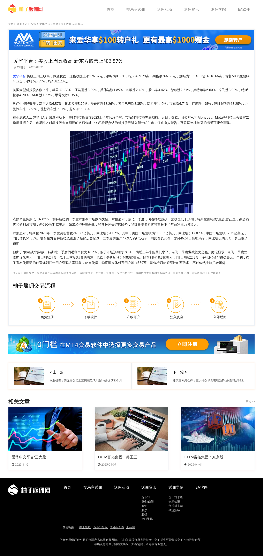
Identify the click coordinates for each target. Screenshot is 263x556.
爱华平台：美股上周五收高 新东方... (61, 24)
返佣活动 (164, 9)
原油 (144, 506)
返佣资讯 (191, 9)
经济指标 (174, 510)
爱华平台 (19, 76)
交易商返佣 (135, 9)
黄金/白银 (147, 501)
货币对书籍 (175, 506)
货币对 (145, 497)
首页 (110, 9)
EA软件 (244, 9)
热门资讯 (147, 519)
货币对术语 (175, 497)
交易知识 (174, 501)
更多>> (250, 401)
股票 (144, 510)
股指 (33, 24)
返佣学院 (218, 9)
